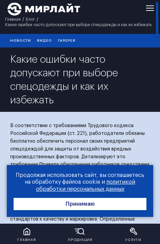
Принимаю (80, 204)
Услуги (133, 240)
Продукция (80, 240)
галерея (66, 40)
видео (44, 40)
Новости (20, 40)
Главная (26, 240)
